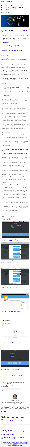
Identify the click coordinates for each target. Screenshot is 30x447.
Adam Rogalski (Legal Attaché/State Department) (12, 39)
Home (3, 442)
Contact (8, 442)
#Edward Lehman (5, 390)
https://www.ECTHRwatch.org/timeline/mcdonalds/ (11, 383)
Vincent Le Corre (7, 34)
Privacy (21, 442)
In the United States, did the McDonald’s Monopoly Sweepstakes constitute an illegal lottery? (13, 421)
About (6, 442)
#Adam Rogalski (17, 388)
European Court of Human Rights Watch (15, 445)
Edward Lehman (6, 42)
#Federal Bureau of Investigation (7, 388)
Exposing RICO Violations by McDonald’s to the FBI (11, 433)
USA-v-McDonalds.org (6, 1)
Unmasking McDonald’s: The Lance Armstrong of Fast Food (12, 417)
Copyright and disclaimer (15, 442)
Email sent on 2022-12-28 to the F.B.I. (8, 435)
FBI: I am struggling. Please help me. (8, 434)
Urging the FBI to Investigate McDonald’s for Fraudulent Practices (14, 431)
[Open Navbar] (28, 1)
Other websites (25, 442)
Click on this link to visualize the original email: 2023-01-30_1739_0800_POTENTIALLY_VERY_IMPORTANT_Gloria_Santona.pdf (15, 30)
